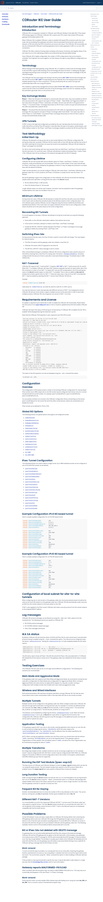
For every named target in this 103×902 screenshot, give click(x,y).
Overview (5, 14)
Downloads (5, 24)
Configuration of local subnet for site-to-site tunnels (95, 73)
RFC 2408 (66, 87)
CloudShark (25, 2)
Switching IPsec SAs (96, 41)
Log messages (94, 77)
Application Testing (96, 93)
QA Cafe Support (27, 14)
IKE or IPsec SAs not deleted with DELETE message (96, 119)
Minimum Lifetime (96, 35)
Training (4, 22)
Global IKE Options (96, 53)
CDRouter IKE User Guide (55, 14)
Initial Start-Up (95, 30)
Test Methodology (94, 28)
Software (5, 17)
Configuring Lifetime (97, 33)
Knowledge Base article (40, 862)
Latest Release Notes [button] (89, 2)
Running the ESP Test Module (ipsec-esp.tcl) (97, 99)
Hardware (5, 19)
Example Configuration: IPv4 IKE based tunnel (96, 61)
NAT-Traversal (95, 43)
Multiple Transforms (96, 95)
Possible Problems (94, 115)
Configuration (93, 49)
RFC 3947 (60, 266)
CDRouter (18, 2)
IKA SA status (93, 79)
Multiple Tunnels (96, 91)
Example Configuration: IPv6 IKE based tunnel (96, 67)
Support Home (10, 2)
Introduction (95, 18)
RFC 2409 (66, 78)
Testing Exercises (94, 81)
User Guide (44, 14)
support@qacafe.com (42, 305)
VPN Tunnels (95, 26)
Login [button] (98, 2)
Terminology (95, 20)
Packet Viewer (34, 2)
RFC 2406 (38, 79)
